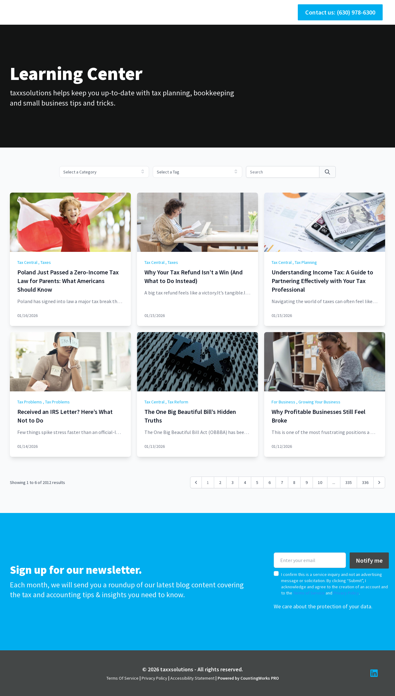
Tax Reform (178, 402)
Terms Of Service (122, 678)
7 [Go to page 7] (282, 482)
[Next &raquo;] (379, 482)
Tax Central (27, 262)
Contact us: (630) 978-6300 (340, 12)
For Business (283, 402)
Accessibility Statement (192, 678)
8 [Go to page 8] (294, 482)
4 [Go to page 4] (245, 482)
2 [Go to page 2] (220, 482)
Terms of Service (309, 593)
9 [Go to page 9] (307, 482)
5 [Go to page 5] (257, 482)
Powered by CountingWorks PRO (248, 678)
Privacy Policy (346, 593)
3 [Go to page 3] (232, 482)
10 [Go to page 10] (320, 482)
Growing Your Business (319, 402)
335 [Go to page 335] (348, 482)
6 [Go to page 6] (269, 482)
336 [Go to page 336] (365, 482)
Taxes (45, 262)
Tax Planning (306, 262)
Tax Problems (29, 402)
